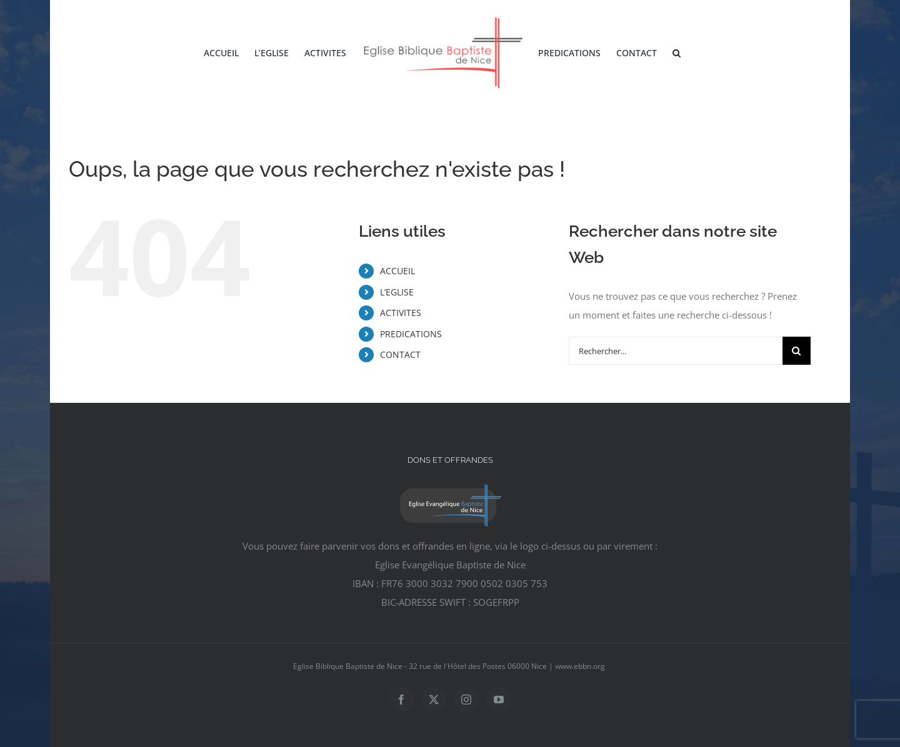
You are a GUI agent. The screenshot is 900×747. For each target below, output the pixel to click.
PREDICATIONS (411, 334)
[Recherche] (796, 351)
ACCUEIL (397, 271)
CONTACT (400, 354)
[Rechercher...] (675, 351)
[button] (676, 52)
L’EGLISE (397, 292)
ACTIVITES (400, 313)
